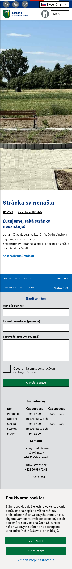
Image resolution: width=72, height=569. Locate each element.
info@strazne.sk (36, 465)
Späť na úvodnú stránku (18, 256)
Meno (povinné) (13, 306)
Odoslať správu (36, 382)
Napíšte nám (61, 287)
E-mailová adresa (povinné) (21, 321)
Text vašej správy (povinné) (21, 336)
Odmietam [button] (36, 551)
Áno (59, 278)
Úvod (8, 211)
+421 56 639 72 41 (36, 469)
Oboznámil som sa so (35, 370)
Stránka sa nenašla (30, 211)
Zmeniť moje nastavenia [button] (36, 560)
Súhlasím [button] (36, 540)
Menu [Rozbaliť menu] (60, 13)
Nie (66, 278)
